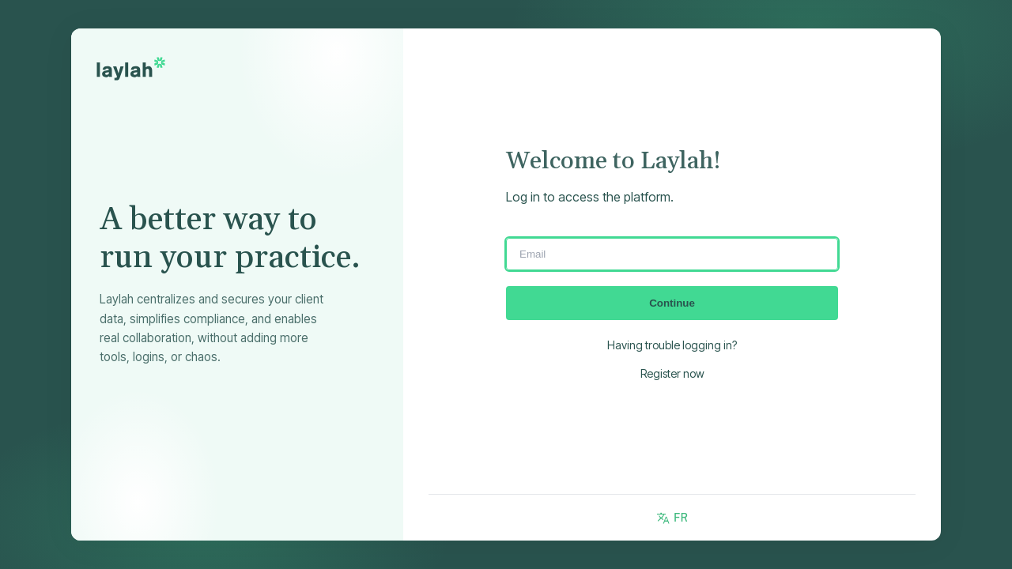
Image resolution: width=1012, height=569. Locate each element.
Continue (672, 303)
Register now (672, 373)
